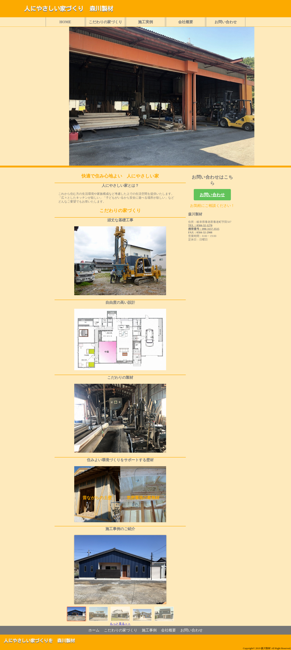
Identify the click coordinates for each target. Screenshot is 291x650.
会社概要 (185, 22)
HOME (65, 22)
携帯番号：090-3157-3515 (203, 228)
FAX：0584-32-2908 (200, 232)
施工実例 (145, 22)
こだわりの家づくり (105, 22)
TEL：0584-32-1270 (200, 225)
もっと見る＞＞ (120, 623)
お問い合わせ (226, 22)
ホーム (93, 630)
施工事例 (149, 630)
